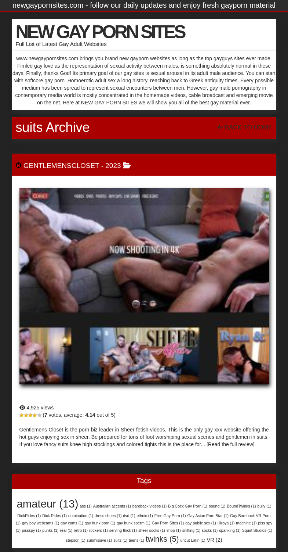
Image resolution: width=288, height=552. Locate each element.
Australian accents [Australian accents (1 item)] (112, 506)
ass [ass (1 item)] (86, 506)
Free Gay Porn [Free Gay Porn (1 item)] (170, 515)
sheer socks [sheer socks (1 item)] (151, 530)
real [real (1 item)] (66, 530)
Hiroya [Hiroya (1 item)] (226, 523)
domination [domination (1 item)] (80, 515)
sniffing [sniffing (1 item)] (191, 530)
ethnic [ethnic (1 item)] (144, 515)
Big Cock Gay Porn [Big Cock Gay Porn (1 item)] (187, 506)
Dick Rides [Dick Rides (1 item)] (54, 515)
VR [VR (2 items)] (214, 540)
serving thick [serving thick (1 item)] (123, 530)
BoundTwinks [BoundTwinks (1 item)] (241, 506)
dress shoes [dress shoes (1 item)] (108, 515)
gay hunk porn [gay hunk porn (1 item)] (100, 523)
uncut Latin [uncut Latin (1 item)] (192, 540)
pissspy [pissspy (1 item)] (31, 530)
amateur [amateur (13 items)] (48, 504)
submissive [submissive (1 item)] (99, 540)
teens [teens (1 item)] (136, 540)
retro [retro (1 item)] (81, 530)
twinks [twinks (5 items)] (162, 539)
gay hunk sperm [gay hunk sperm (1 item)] (133, 523)
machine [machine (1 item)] (246, 523)
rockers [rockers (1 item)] (98, 530)
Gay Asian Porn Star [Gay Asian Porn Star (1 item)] (208, 515)
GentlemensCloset (61, 165)
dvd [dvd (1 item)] (129, 515)
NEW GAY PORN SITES (100, 32)
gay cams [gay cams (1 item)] (72, 523)
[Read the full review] (231, 444)
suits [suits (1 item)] (120, 540)
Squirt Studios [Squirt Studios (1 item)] (257, 530)
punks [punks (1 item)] (50, 530)
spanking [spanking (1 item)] (230, 530)
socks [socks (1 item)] (210, 530)
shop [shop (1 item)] (174, 530)
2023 (113, 165)
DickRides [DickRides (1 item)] (29, 515)
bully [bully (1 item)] (264, 506)
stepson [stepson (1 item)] (75, 540)
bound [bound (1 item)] (217, 506)
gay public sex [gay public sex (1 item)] (200, 523)
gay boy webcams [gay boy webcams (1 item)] (40, 523)
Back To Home (245, 127)
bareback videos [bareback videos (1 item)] (149, 506)
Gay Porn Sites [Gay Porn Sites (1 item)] (168, 523)
